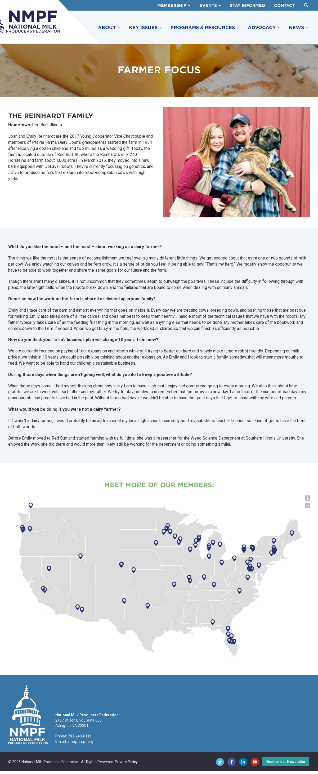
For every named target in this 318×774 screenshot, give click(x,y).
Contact (284, 5)
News (298, 27)
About (109, 27)
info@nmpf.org (80, 741)
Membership (173, 5)
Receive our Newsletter (286, 761)
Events (210, 5)
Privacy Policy (126, 762)
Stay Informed (247, 5)
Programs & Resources (205, 27)
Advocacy (264, 27)
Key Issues (145, 27)
